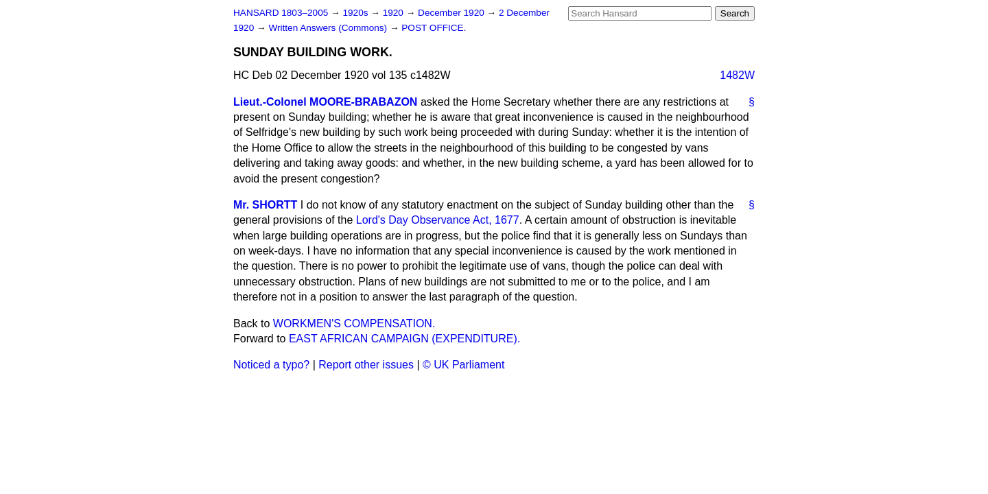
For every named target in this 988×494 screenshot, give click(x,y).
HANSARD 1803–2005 (280, 13)
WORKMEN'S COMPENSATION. (354, 323)
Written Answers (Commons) (329, 28)
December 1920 (452, 13)
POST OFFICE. (433, 28)
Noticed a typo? (271, 364)
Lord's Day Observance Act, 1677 (437, 220)
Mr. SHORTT (265, 205)
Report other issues (366, 364)
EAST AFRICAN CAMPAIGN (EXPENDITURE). (404, 338)
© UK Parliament (463, 364)
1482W (737, 75)
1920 (394, 13)
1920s (356, 13)
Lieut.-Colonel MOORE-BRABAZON (325, 102)
